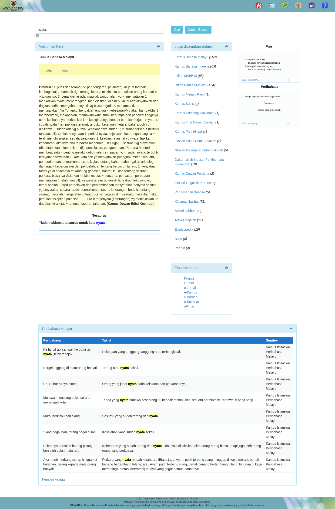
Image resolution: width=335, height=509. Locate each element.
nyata (48, 70)
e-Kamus (190, 292)
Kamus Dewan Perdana (192, 173)
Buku (178, 239)
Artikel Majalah (185, 220)
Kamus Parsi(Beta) (188, 131)
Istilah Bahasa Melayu (191, 85)
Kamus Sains (184, 104)
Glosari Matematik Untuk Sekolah (199, 150)
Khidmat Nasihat (187, 201)
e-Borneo (191, 297)
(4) (288, 80)
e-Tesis (189, 283)
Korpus (189, 278)
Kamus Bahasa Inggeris (192, 66)
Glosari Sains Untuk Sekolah (195, 141)
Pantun (180, 248)
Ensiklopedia (184, 229)
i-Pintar (189, 306)
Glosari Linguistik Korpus (193, 183)
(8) (288, 123)
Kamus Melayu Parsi (189, 94)
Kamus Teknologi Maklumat (194, 113)
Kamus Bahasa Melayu (192, 57)
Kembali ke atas (53, 479)
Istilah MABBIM (186, 76)
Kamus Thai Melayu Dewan (194, 122)
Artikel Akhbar (185, 211)
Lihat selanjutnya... (251, 80)
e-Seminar (191, 302)
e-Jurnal (190, 288)
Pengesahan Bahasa (190, 192)
